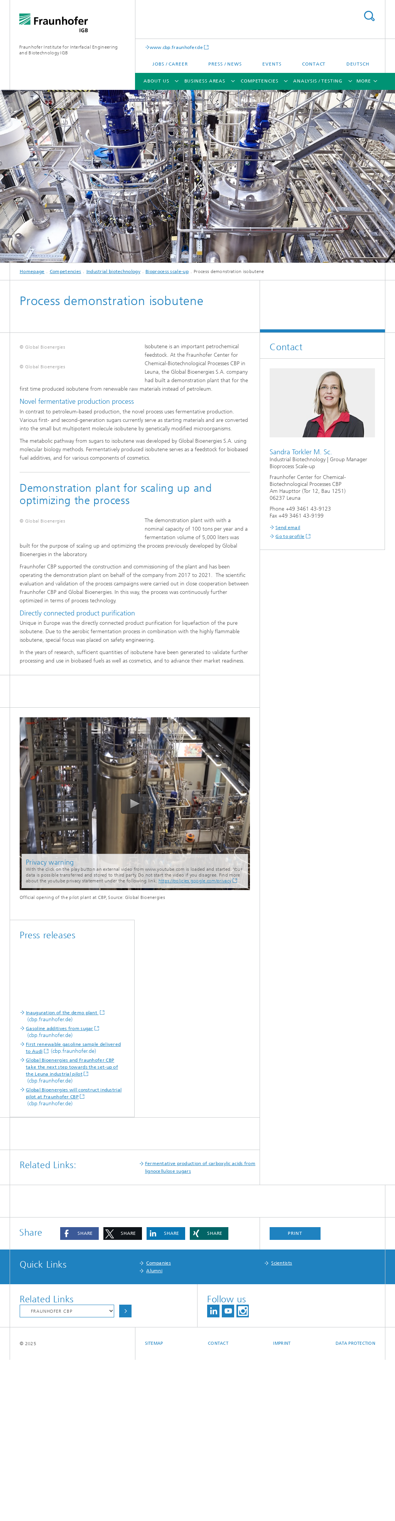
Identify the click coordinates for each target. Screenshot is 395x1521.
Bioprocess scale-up (167, 271)
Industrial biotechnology (113, 271)
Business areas (205, 81)
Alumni (154, 1432)
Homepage (32, 271)
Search (369, 16)
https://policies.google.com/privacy (195, 1042)
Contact (314, 64)
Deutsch (358, 64)
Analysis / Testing (317, 81)
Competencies (260, 81)
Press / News (225, 64)
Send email (287, 527)
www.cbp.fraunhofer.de (176, 47)
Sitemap (154, 1504)
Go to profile (289, 536)
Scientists (281, 1424)
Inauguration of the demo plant (62, 1174)
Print (295, 1394)
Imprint (281, 1504)
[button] (79, 1394)
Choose (125, 1472)
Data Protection (355, 1504)
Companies (158, 1424)
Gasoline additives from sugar (59, 1189)
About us (156, 81)
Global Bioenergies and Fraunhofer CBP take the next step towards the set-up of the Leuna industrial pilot (72, 1228)
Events (271, 64)
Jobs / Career (170, 64)
